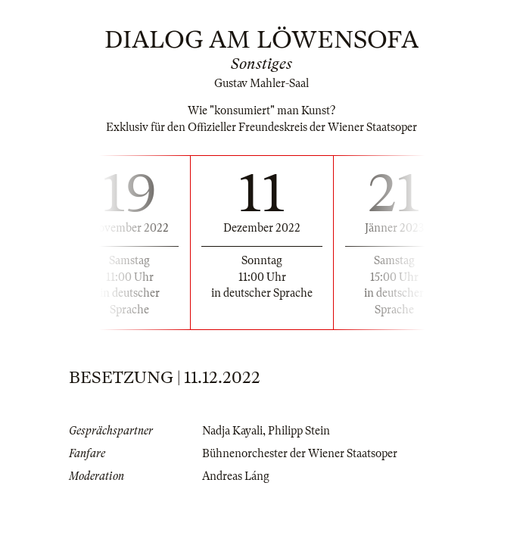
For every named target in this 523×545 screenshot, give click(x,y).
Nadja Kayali (232, 431)
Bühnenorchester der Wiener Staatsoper (299, 453)
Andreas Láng (235, 476)
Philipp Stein (299, 431)
